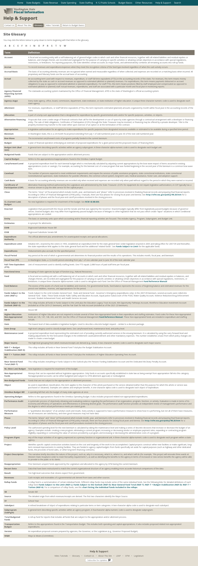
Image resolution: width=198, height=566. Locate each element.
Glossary (38, 25)
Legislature (139, 555)
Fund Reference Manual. (111, 317)
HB (5, 310)
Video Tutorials (52, 25)
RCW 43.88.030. (92, 201)
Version (8, 531)
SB (5, 492)
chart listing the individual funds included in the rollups (109, 487)
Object (7, 385)
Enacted (8, 209)
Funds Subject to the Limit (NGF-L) (14, 294)
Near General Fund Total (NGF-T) (13, 363)
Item (6, 324)
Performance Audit (13, 401)
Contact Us (9, 25)
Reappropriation (12, 464)
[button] (33, 3)
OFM (127, 555)
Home (20, 2)
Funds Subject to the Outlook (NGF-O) (14, 304)
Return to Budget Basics (73, 25)
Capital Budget (11, 159)
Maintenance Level (13, 333)
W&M (7, 535)
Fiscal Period (10, 255)
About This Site (24, 25)
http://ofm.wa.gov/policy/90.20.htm (164, 194)
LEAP (118, 555)
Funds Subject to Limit (127, 246)
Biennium (9, 133)
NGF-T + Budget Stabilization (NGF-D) (14, 348)
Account (8, 57)
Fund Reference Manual (155, 281)
